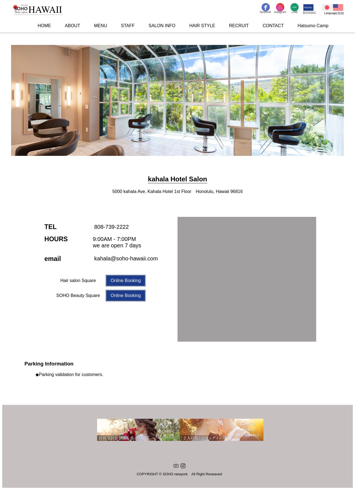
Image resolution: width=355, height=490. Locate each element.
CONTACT (273, 25)
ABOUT (72, 25)
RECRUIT (239, 25)
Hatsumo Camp (313, 25)
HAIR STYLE (202, 25)
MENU (100, 25)
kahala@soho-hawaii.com (126, 258)
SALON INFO (162, 25)
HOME (44, 25)
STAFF (128, 25)
